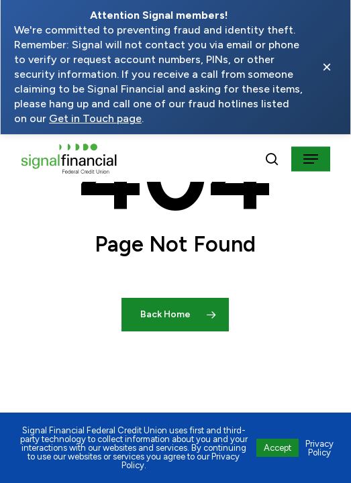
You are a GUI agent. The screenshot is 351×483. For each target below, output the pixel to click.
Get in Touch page (95, 118)
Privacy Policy (319, 448)
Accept (277, 448)
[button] (310, 159)
